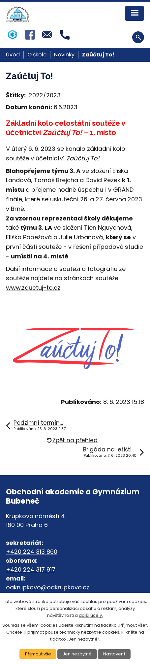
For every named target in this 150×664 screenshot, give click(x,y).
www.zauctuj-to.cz (33, 287)
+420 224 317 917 (30, 569)
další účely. (91, 615)
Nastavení (114, 654)
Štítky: (16, 95)
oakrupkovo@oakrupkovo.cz (47, 587)
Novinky (64, 54)
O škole (36, 54)
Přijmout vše (38, 654)
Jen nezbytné (77, 654)
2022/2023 (45, 95)
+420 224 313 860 (31, 552)
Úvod (13, 54)
